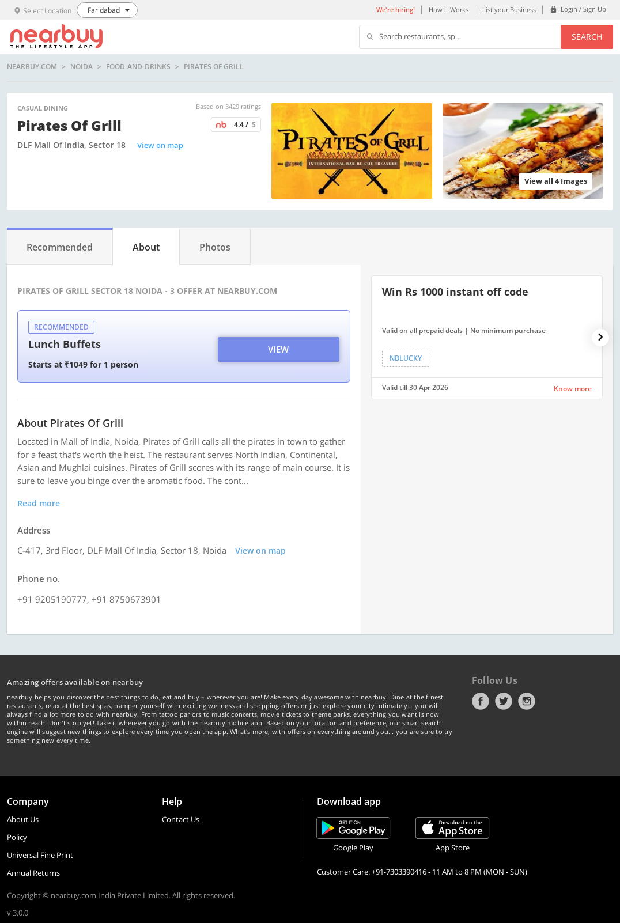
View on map (160, 145)
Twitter (503, 701)
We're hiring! (395, 9)
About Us (23, 819)
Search (587, 36)
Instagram (526, 701)
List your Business (509, 9)
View (278, 349)
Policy (17, 837)
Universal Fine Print (40, 855)
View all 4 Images (555, 181)
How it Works (448, 9)
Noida (81, 67)
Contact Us (180, 819)
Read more (38, 503)
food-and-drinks (138, 67)
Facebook (480, 701)
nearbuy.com (32, 67)
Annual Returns (33, 873)
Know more (573, 389)
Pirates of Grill (214, 67)
